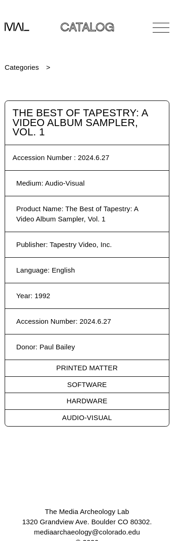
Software (87, 384)
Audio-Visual (87, 417)
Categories (22, 67)
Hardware (87, 401)
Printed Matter (86, 368)
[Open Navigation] (161, 27)
